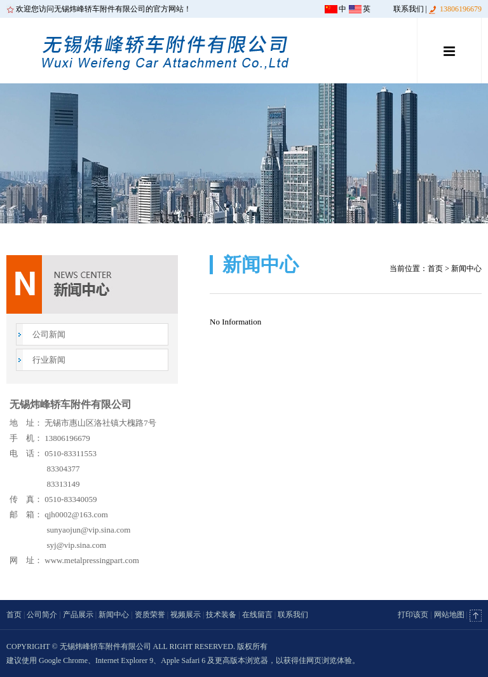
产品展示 (78, 614)
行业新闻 (48, 360)
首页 (435, 268)
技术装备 (221, 614)
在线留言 (257, 614)
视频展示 (185, 614)
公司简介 (42, 614)
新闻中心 (113, 614)
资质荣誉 (150, 614)
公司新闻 (48, 334)
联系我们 (408, 8)
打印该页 (413, 614)
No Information (235, 321)
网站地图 (449, 614)
